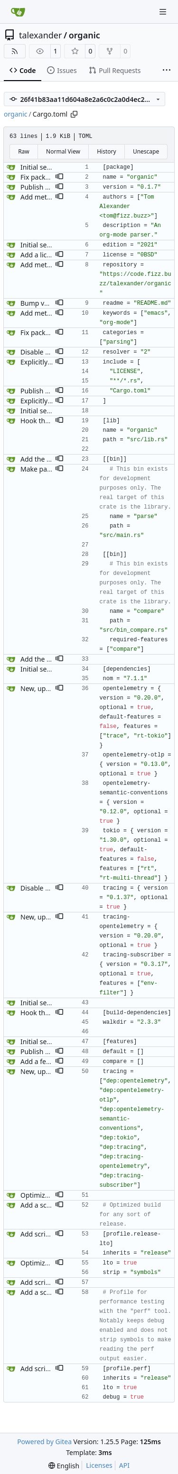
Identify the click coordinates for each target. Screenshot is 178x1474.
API (124, 1465)
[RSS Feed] (15, 51)
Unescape (146, 151)
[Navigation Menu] (163, 11)
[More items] (166, 70)
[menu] (63, 1465)
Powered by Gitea (44, 1441)
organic (84, 35)
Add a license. (41, 254)
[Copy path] (74, 114)
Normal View (63, 151)
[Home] (18, 11)
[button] (59, 177)
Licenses (99, 1465)
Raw (23, 151)
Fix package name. (49, 177)
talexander (40, 35)
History (106, 151)
